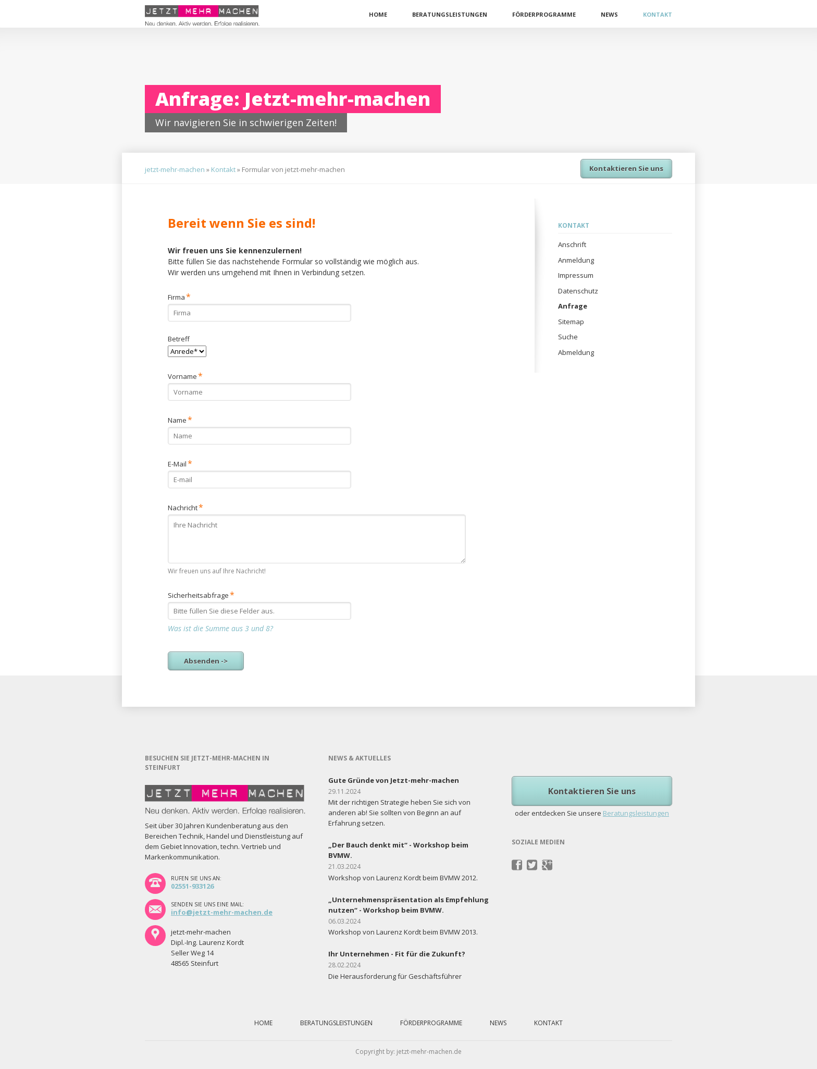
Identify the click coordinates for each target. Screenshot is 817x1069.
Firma (183, 296)
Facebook (517, 865)
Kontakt (657, 14)
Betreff (179, 338)
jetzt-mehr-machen (175, 169)
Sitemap (571, 321)
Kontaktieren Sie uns (626, 168)
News (609, 14)
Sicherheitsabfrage (201, 594)
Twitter (532, 865)
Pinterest (547, 865)
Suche (568, 336)
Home (378, 14)
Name (183, 419)
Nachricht (185, 507)
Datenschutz (578, 291)
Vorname (185, 376)
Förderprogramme (544, 14)
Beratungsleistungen (449, 14)
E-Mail (183, 463)
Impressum (575, 275)
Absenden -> (206, 661)
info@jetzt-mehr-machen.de (222, 912)
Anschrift (572, 244)
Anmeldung (576, 260)
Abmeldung (576, 352)
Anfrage (572, 306)
